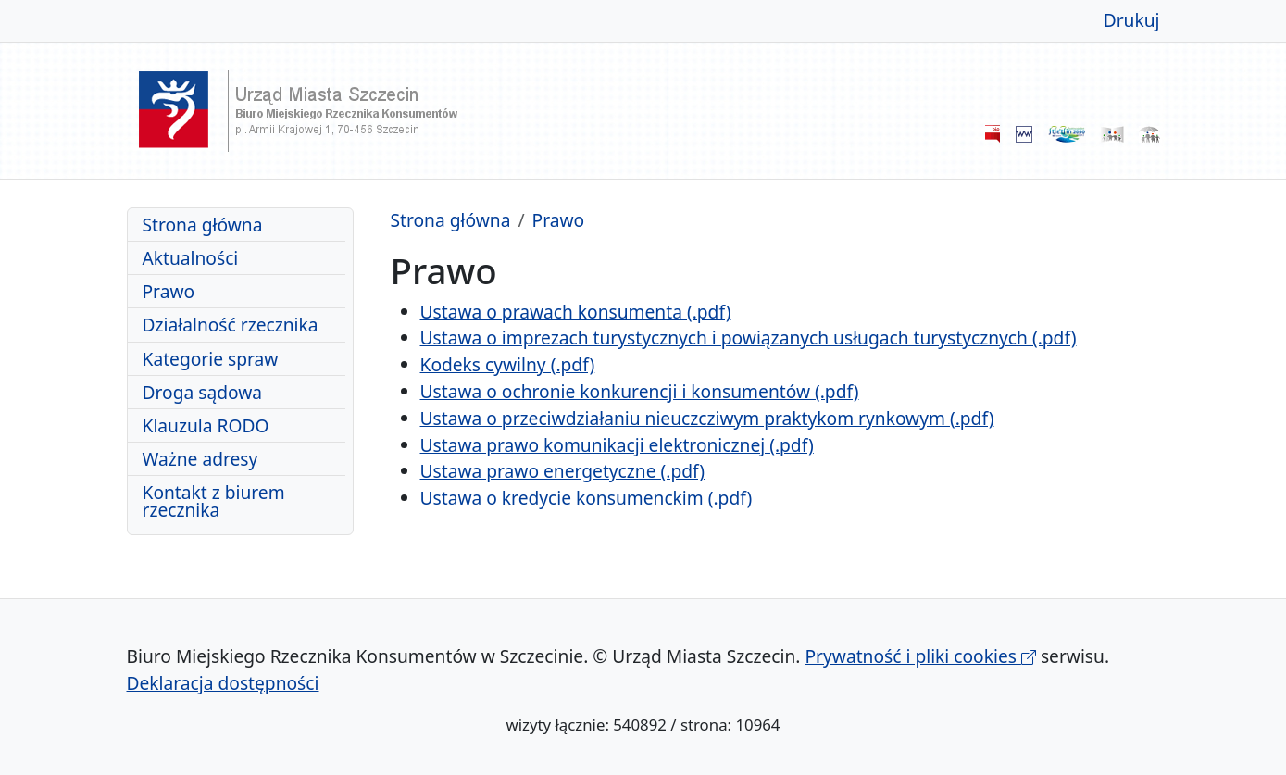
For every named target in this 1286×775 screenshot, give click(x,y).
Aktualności (191, 257)
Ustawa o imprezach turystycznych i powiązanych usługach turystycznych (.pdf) (748, 337)
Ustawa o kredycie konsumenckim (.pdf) (586, 497)
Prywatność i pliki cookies (920, 656)
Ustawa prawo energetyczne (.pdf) (562, 470)
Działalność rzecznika (230, 324)
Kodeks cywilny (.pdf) (507, 364)
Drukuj (1132, 19)
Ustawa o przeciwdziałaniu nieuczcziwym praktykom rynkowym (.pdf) (707, 418)
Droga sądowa (203, 392)
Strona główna (203, 224)
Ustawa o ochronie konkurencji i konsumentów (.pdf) (639, 391)
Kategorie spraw (211, 358)
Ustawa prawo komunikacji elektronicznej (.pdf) (617, 444)
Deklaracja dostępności (223, 682)
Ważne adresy (200, 458)
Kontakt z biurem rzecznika (214, 501)
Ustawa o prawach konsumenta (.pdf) (575, 311)
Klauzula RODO (206, 425)
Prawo (169, 291)
